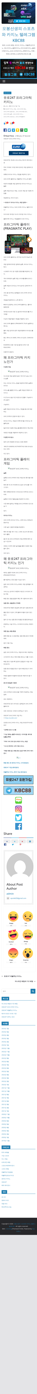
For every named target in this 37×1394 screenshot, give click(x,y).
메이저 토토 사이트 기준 (9, 1051)
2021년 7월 (5, 1135)
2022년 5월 (5, 1109)
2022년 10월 (5, 1092)
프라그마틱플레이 (20, 117)
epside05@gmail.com (16, 936)
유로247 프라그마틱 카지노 (10, 1044)
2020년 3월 (5, 1168)
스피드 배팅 (5, 1206)
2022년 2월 (5, 1119)
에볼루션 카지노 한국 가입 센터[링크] (15, 772)
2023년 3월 (5, 1076)
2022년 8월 (5, 1099)
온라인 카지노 (6, 1216)
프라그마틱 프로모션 (9, 117)
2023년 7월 (5, 1066)
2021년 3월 (5, 1142)
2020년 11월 (5, 1152)
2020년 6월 (5, 1158)
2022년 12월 (5, 1086)
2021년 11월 (5, 1125)
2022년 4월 (5, 1112)
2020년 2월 (5, 1171)
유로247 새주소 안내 (8, 1054)
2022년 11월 (5, 1089)
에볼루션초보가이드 (8, 1213)
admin (7, 106)
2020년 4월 (5, 1165)
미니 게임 (4, 1196)
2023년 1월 (5, 1082)
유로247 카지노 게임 (10, 109)
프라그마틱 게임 (21, 109)
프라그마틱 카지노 (18, 114)
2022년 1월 (5, 1122)
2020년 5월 (5, 1162)
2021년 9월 (5, 1132)
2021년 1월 (5, 1148)
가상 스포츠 (5, 1193)
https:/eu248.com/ (11, 718)
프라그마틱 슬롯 (8, 114)
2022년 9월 (5, 1096)
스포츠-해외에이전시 (8, 1203)
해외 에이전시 (7, 93)
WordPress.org (6, 1244)
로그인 (4, 1234)
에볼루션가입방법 (7, 1210)
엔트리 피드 (5, 1238)
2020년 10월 (5, 1155)
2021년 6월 (5, 1138)
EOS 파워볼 (5, 1190)
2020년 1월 (5, 1175)
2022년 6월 (5, 1106)
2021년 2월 (5, 1145)
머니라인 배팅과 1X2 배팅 (25, 1019)
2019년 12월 (5, 1178)
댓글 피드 (4, 1241)
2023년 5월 (5, 1069)
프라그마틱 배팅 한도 (21, 111)
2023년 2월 (5, 1079)
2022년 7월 (5, 1102)
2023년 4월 (5, 1073)
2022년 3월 (5, 1115)
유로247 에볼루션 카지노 (12, 1014)
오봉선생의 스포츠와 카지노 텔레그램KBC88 (18, 34)
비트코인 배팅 (6, 1200)
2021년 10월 (5, 1129)
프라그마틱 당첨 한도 (9, 111)
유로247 (4, 1219)
